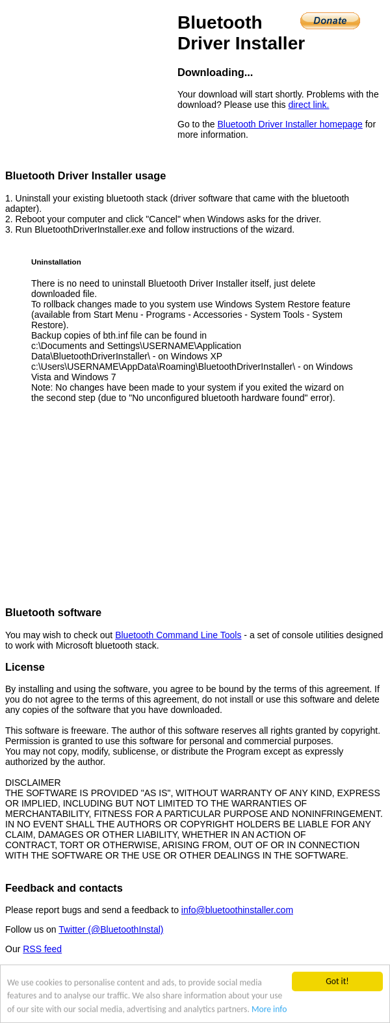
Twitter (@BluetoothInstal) (110, 929)
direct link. (308, 104)
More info (269, 1009)
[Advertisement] (195, 505)
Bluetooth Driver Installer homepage (289, 124)
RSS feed (42, 949)
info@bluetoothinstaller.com (237, 910)
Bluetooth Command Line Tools (178, 635)
